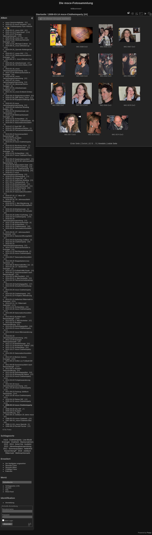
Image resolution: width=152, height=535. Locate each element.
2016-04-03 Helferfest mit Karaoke (18, 211)
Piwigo (149, 533)
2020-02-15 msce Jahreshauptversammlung (13, 104)
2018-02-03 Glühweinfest (15, 176)
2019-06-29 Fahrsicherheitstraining (19, 130)
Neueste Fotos (11, 465)
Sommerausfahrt (16, 448)
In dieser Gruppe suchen (56, 18)
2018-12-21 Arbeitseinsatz (15, 147)
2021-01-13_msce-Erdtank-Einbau (18, 92)
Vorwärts (102, 143)
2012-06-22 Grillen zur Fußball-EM (18, 361)
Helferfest (28, 448)
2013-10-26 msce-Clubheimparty (18, 309)
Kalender (8, 471)
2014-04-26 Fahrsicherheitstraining (19, 280)
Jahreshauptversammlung (20, 446)
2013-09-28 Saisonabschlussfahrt (18, 313)
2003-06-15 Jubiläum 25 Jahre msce (19, 415)
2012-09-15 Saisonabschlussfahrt (18, 353)
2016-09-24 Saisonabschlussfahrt (18, 192)
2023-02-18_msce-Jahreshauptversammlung (13, 70)
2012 (6, 444)
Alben (4, 18)
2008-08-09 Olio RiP (13, 409)
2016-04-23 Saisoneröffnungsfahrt (18, 205)
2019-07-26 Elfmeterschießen (16, 128)
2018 (20, 451)
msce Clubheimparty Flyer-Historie (18, 26)
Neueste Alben (11, 467)
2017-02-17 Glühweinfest (15, 182)
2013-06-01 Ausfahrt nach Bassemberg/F (14, 317)
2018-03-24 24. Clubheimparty (17, 169)
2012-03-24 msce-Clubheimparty (18, 376)
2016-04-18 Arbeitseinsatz (15, 209)
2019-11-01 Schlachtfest (14, 119)
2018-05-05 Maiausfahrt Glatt (16, 165)
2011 (5, 448)
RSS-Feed (9, 492)
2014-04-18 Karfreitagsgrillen (16, 284)
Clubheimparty (15, 440)
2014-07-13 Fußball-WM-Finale (17, 270)
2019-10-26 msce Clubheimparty (18, 121)
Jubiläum (27, 451)
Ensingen (6, 442)
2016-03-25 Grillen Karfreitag (16, 215)
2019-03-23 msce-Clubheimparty (18, 142)
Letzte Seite (112, 143)
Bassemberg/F (10, 451)
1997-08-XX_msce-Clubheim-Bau (18, 420)
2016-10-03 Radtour (13, 190)
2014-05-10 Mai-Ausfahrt (15, 276)
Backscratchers (26, 442)
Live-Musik (27, 440)
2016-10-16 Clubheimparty (15, 188)
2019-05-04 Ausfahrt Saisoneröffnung (12, 139)
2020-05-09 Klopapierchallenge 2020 (19, 99)
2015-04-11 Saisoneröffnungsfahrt (18, 236)
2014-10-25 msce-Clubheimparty (18, 253)
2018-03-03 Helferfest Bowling (17, 170)
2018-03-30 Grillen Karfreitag (16, 167)
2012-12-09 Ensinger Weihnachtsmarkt (12, 341)
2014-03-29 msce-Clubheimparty (18, 290)
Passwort (5, 515)
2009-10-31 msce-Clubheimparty (18, 401)
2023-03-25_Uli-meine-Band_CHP (18, 65)
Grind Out (19, 444)
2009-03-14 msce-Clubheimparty (18, 405)
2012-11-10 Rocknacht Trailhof (17, 345)
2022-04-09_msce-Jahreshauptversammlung (13, 77)
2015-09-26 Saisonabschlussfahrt (18, 228)
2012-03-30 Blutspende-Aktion (17, 374)
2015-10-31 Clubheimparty (15, 226)
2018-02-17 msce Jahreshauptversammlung (13, 173)
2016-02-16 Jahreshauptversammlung (13, 219)
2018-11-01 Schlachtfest (14, 153)
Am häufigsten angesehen (15, 463)
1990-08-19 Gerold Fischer (15, 426)
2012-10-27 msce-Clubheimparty (18, 349)
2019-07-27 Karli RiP (13, 126)
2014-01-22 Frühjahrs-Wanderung (18, 295)
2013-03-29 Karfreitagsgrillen (16, 326)
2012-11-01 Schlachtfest (14, 347)
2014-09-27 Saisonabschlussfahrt (18, 257)
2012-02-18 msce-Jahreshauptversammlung (13, 385)
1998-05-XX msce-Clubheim (16, 418)
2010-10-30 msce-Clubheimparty (18, 395)
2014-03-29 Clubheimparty (15, 293)
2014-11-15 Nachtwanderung (16, 251)
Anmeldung (9, 503)
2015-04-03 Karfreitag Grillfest (17, 240)
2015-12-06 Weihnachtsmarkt (16, 222)
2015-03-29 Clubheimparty (15, 242)
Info (6, 490)
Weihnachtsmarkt (22, 453)
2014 (11, 444)
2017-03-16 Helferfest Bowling (17, 180)
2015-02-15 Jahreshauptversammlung (13, 244)
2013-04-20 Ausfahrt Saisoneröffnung (12, 323)
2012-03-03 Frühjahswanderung (17, 380)
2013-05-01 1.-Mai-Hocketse (16, 320)
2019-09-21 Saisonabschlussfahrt (18, 122)
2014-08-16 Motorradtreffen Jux (17, 265)
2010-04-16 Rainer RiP (14, 399)
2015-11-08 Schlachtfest (14, 224)
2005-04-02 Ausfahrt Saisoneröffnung (12, 412)
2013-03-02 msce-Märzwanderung (18, 332)
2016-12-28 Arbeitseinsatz (15, 184)
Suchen (8, 488)
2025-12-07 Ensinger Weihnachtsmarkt (12, 35)
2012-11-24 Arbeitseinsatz (15, 343)
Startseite (41, 14)
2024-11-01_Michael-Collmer (16, 44)
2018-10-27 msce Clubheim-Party (18, 155)
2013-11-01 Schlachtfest (14, 307)
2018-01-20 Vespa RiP (14, 178)
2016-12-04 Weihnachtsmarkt (16, 186)
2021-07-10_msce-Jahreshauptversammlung (13, 81)
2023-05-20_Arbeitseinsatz (15, 63)
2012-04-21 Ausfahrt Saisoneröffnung (12, 369)
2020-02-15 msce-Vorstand (16, 24)
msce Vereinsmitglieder (14, 22)
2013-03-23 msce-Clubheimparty (18, 328)
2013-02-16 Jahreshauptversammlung (13, 337)
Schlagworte (10, 486)
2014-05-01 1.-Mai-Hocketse (16, 278)
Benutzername (8, 509)
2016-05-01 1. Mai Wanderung (17, 203)
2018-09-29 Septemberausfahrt (17, 159)
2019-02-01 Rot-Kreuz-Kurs (16, 146)
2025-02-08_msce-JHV (14, 38)
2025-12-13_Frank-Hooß (15, 32)
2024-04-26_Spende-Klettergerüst (18, 49)
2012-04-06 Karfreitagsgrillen (16, 372)
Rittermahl (9, 453)
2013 (6, 446)
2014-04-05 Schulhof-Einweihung (18, 286)
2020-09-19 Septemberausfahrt (17, 96)
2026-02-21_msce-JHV (14, 30)
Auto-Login (7, 521)
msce (5, 440)
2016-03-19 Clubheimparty (15, 217)
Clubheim (15, 442)
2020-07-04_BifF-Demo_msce (17, 97)
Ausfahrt (27, 444)
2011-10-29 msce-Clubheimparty (18, 388)
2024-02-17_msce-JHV (14, 53)
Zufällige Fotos (11, 469)
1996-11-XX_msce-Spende (16, 424)
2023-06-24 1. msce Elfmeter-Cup (18, 59)
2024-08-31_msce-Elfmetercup (17, 46)
